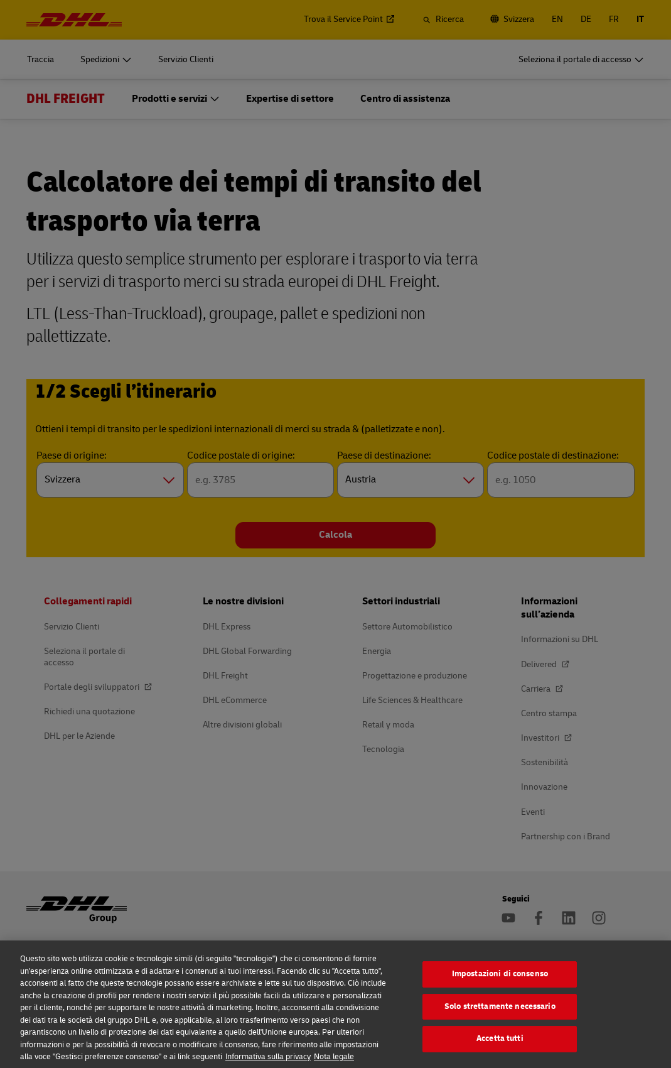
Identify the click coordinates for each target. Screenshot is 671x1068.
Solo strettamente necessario (500, 1017)
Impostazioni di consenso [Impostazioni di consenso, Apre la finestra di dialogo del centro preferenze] (500, 984)
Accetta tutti (499, 1049)
